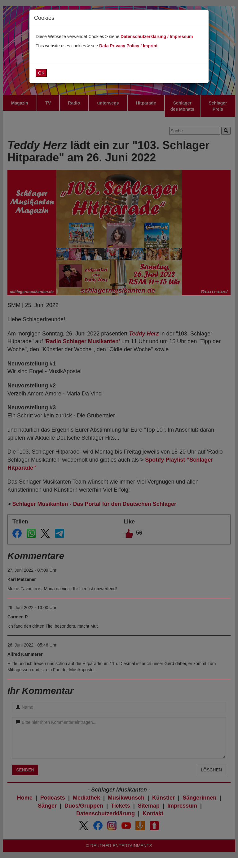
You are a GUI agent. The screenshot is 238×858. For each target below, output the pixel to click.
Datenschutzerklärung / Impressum (157, 36)
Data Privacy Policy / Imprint (128, 45)
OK (41, 72)
